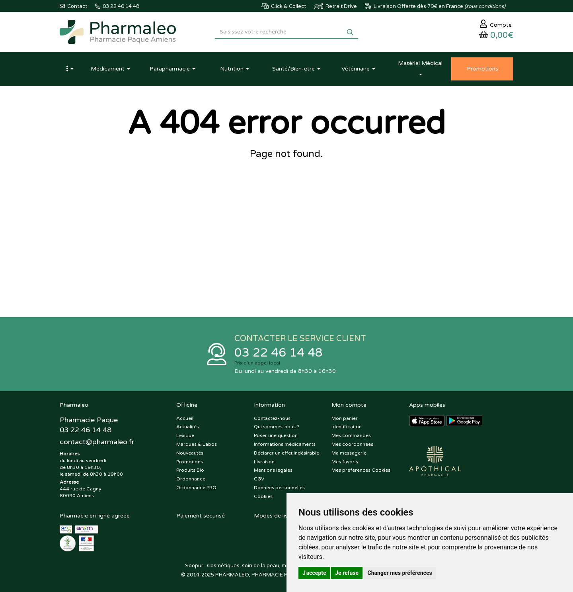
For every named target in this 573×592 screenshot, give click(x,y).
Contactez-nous (272, 418)
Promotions (189, 462)
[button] (70, 68)
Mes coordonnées (352, 444)
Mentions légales (273, 470)
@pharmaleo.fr (97, 441)
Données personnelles (279, 487)
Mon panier (344, 418)
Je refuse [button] (347, 573)
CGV (259, 479)
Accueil (184, 418)
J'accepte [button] (314, 573)
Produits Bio (190, 470)
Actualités (187, 426)
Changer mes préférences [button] (400, 573)
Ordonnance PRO (196, 487)
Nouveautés (189, 453)
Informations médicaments (285, 444)
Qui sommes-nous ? (276, 426)
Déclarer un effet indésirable (286, 453)
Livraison (264, 462)
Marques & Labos (196, 444)
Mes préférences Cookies (360, 470)
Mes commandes (351, 435)
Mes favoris (344, 462)
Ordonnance (190, 479)
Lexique (185, 435)
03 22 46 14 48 (278, 352)
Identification (346, 426)
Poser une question (276, 435)
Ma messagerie (348, 453)
